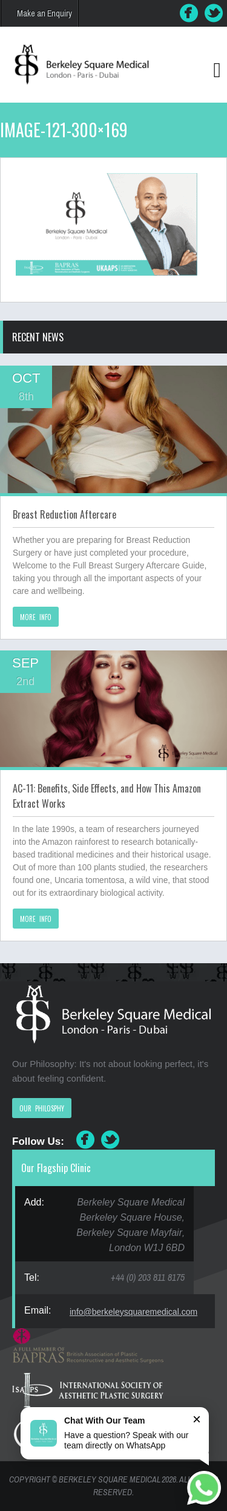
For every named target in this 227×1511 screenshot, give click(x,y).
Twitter (214, 13)
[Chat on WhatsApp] (204, 1488)
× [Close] (196, 1419)
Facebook (189, 13)
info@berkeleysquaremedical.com (133, 1312)
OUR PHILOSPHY (41, 1108)
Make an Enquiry (44, 13)
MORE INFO (35, 617)
